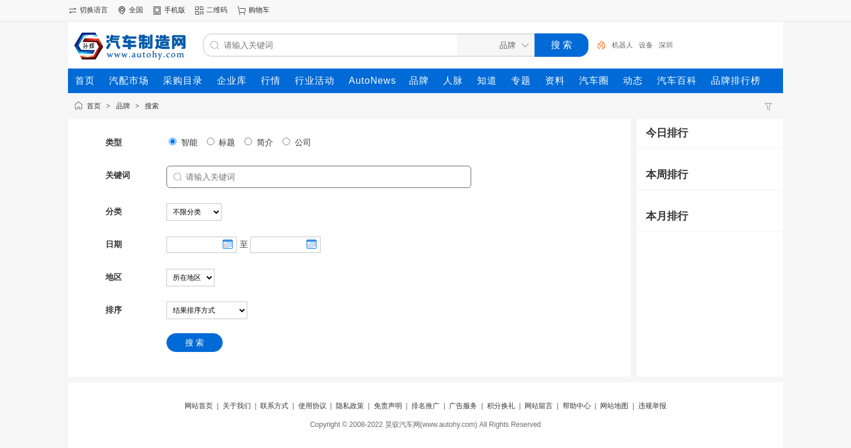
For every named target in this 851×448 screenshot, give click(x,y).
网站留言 (539, 406)
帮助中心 (577, 406)
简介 (258, 142)
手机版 (174, 10)
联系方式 (274, 406)
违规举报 (652, 406)
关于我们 (237, 406)
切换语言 (94, 10)
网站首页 (199, 406)
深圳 (666, 45)
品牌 (123, 106)
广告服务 (463, 406)
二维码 (216, 10)
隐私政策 (350, 406)
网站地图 (614, 406)
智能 (183, 142)
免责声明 (388, 406)
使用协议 (312, 406)
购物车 (259, 10)
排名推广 (425, 406)
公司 (296, 142)
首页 (94, 106)
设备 (646, 45)
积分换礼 (501, 406)
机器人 (622, 45)
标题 (221, 142)
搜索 (152, 106)
